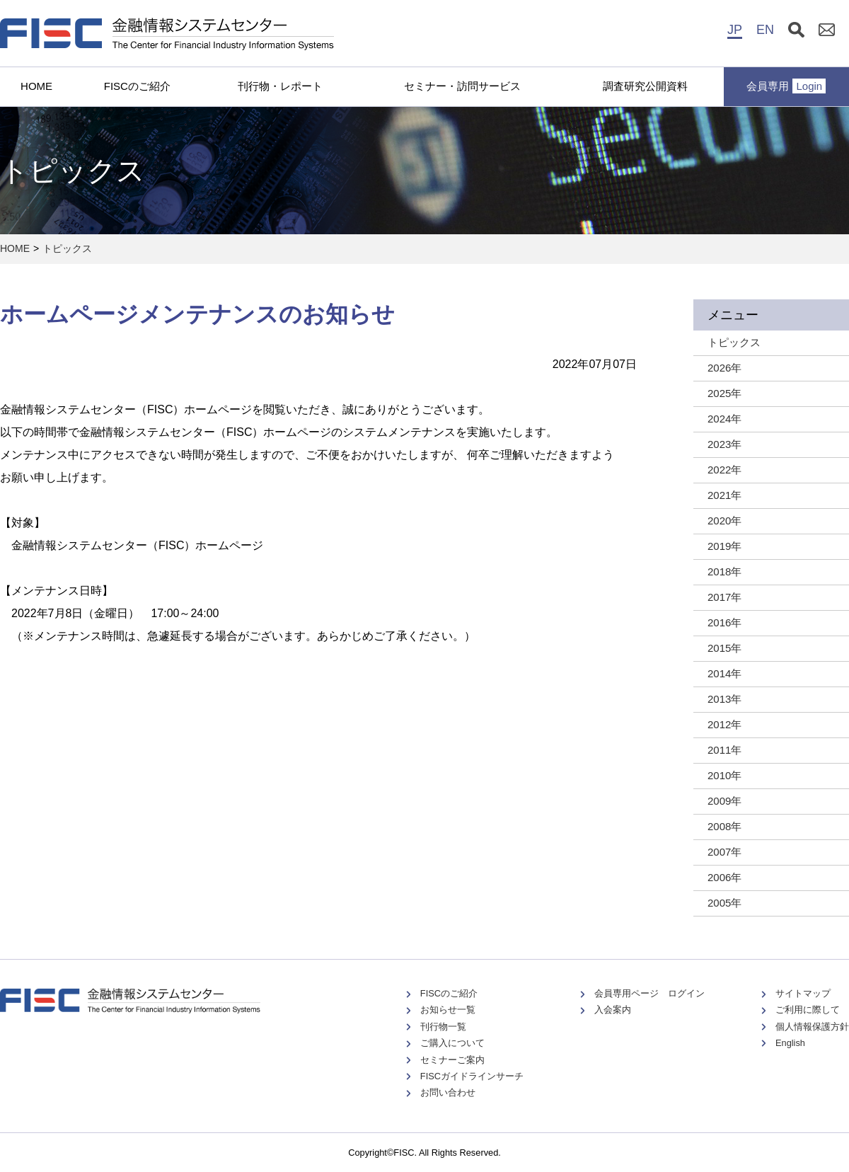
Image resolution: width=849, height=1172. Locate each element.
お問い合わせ (447, 1092)
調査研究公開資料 (645, 86)
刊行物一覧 (443, 1026)
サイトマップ (803, 993)
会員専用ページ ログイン (649, 993)
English (790, 1043)
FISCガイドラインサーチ (472, 1076)
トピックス (67, 248)
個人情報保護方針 (812, 1026)
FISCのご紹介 (137, 86)
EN (765, 30)
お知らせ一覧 (447, 1009)
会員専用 (786, 86)
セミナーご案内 (452, 1060)
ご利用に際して (807, 1009)
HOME (36, 86)
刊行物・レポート (280, 86)
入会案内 (612, 1009)
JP (734, 30)
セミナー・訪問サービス (462, 86)
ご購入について (452, 1043)
